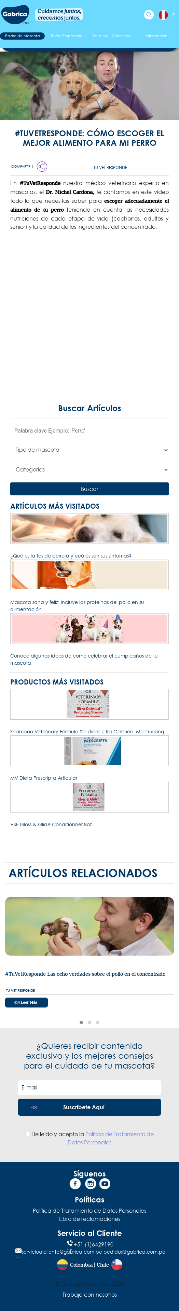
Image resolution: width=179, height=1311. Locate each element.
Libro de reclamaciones (89, 1219)
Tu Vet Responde (110, 167)
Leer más (28, 1002)
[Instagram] (89, 1185)
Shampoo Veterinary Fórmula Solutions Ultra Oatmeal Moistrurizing (87, 731)
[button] (81, 1022)
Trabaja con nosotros (90, 1294)
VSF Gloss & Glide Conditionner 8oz (51, 824)
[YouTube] (103, 1185)
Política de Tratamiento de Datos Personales (89, 1210)
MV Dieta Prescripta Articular (43, 778)
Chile (103, 1265)
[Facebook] (75, 1185)
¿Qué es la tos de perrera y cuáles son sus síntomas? (71, 555)
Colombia (81, 1265)
